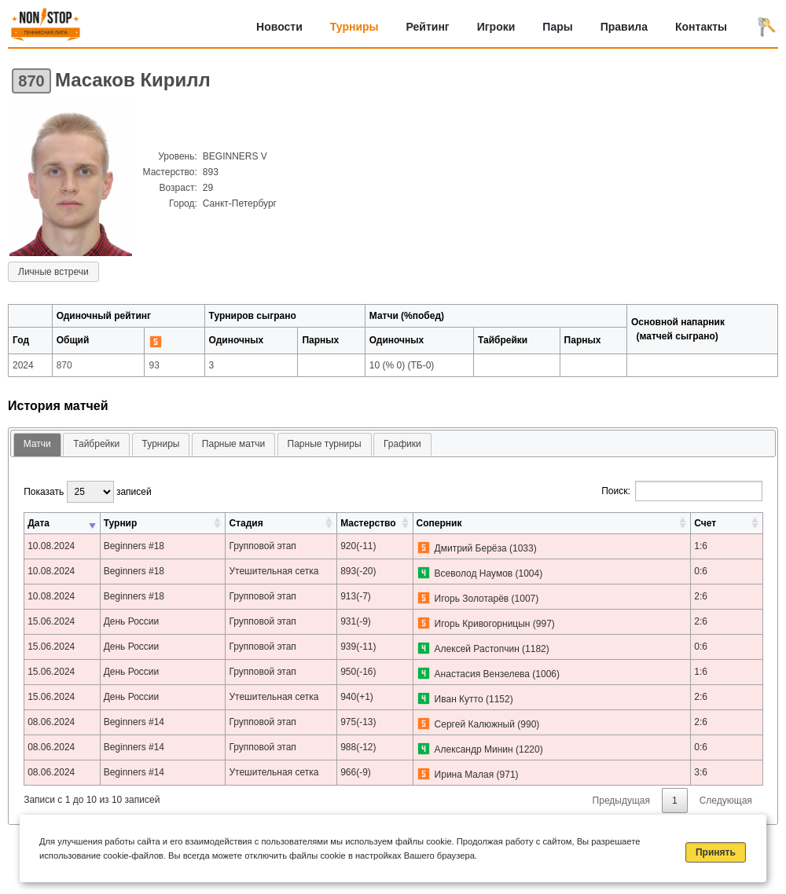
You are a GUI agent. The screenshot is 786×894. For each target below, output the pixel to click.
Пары (557, 26)
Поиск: (681, 491)
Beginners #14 (134, 721)
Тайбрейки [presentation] (96, 443)
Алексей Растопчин (477, 648)
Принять (716, 852)
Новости (279, 26)
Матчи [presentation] (37, 443)
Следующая (726, 800)
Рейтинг (428, 26)
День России (132, 621)
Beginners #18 (134, 545)
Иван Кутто (459, 699)
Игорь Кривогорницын (483, 623)
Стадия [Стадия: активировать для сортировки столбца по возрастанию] (246, 523)
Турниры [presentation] (161, 443)
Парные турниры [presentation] (325, 443)
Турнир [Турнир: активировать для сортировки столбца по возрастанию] (121, 523)
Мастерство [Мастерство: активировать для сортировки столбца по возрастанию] (367, 523)
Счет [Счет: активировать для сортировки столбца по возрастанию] (705, 523)
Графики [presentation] (402, 443)
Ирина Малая (464, 774)
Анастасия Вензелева (482, 674)
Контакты (701, 26)
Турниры (354, 26)
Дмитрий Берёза (471, 548)
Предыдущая (621, 800)
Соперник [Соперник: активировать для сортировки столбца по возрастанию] (439, 523)
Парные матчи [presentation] (233, 443)
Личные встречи (53, 271)
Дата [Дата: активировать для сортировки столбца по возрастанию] (39, 523)
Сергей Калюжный (475, 724)
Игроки (496, 26)
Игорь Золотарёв (472, 598)
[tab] (37, 445)
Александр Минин (474, 749)
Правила (624, 26)
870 (31, 81)
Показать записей (87, 492)
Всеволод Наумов (474, 573)
